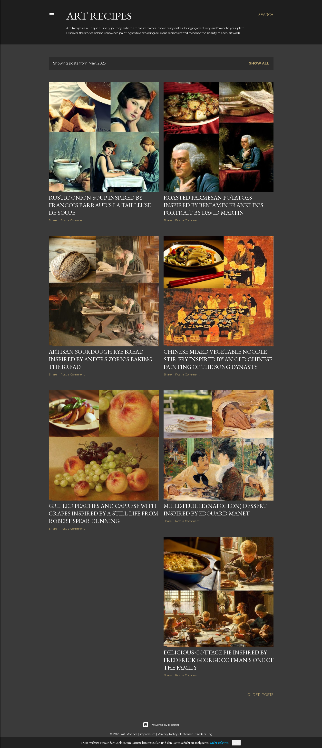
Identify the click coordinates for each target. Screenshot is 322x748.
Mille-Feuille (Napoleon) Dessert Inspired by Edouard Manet (215, 509)
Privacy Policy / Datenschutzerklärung (185, 734)
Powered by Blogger (161, 725)
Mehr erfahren (219, 742)
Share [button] (53, 220)
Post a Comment (72, 220)
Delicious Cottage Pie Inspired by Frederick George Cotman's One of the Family (218, 660)
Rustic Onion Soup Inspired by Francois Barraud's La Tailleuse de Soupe (100, 205)
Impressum (147, 734)
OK (236, 742)
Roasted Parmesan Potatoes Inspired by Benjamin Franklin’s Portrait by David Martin (213, 205)
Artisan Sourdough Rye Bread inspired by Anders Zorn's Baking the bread (100, 359)
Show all (259, 63)
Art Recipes (99, 16)
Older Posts (260, 695)
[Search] (265, 15)
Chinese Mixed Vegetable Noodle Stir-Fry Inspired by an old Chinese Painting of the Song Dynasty (218, 359)
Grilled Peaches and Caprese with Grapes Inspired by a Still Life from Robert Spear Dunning (103, 513)
